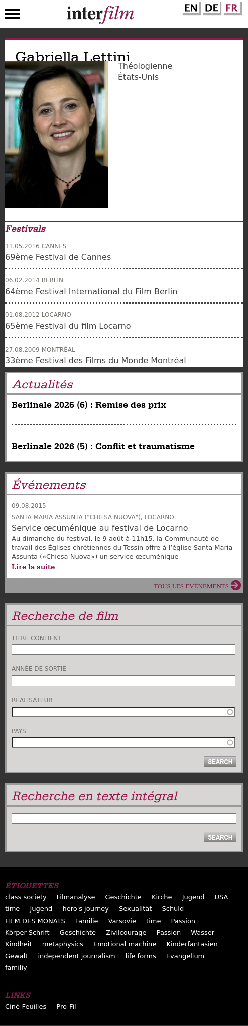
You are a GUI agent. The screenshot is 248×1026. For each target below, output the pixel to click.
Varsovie (122, 921)
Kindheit (18, 944)
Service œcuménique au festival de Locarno (100, 528)
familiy (16, 967)
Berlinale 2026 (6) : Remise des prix (89, 405)
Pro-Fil (66, 1006)
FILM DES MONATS (35, 921)
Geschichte (123, 897)
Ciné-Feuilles (25, 1006)
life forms (141, 956)
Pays (19, 731)
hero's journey (85, 909)
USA (221, 897)
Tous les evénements (191, 586)
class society (26, 897)
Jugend (193, 897)
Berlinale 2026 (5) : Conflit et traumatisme (103, 446)
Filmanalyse (76, 897)
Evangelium (185, 956)
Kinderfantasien (191, 944)
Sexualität (135, 909)
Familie (86, 921)
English (190, 6)
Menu (12, 16)
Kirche (162, 897)
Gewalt (16, 956)
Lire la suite (33, 567)
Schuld (173, 909)
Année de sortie (39, 668)
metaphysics (62, 944)
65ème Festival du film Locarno (68, 326)
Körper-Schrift (27, 932)
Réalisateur (32, 700)
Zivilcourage (126, 932)
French (231, 6)
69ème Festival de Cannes (58, 257)
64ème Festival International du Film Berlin (91, 291)
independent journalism (76, 956)
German (211, 6)
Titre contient (37, 638)
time (12, 909)
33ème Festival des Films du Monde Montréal (95, 360)
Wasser (202, 932)
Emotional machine (124, 944)
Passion (183, 921)
